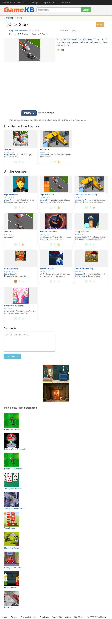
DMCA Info (79, 617)
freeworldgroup (10, 274)
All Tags (34, 2)
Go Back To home (14, 18)
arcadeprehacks (82, 237)
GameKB (6, 2)
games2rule (9, 311)
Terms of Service (28, 617)
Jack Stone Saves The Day (86, 195)
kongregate (80, 274)
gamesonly (44, 200)
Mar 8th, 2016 (32, 30)
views (67, 30)
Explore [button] (65, 2)
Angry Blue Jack (82, 232)
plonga (7, 200)
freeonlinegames (46, 237)
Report (100, 24)
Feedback (44, 617)
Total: (44, 34)
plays (74, 30)
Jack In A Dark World (48, 232)
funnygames (9, 154)
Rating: (12, 34)
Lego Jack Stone (11, 195)
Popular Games (50, 2)
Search (86, 10)
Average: (36, 34)
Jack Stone (8, 149)
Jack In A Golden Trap (84, 269)
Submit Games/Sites (61, 617)
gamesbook (17, 30)
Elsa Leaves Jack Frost (13, 306)
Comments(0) (46, 112)
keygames (44, 154)
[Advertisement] (45, 87)
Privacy (14, 617)
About (4, 617)
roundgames (80, 200)
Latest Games (20, 2)
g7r (42, 274)
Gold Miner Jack (11, 269)
